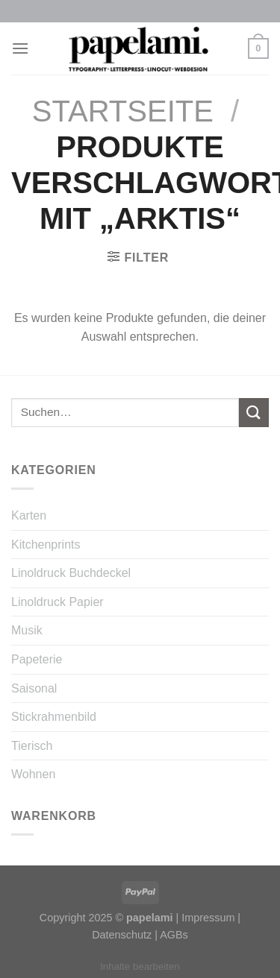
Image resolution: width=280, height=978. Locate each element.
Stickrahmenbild (53, 716)
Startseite (123, 111)
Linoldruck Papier (57, 602)
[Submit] (254, 412)
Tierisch (31, 745)
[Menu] (20, 48)
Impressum (207, 918)
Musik (27, 630)
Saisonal (34, 688)
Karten (28, 515)
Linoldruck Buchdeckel (71, 573)
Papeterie (37, 659)
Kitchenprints (46, 544)
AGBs (174, 935)
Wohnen (33, 774)
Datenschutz (122, 935)
